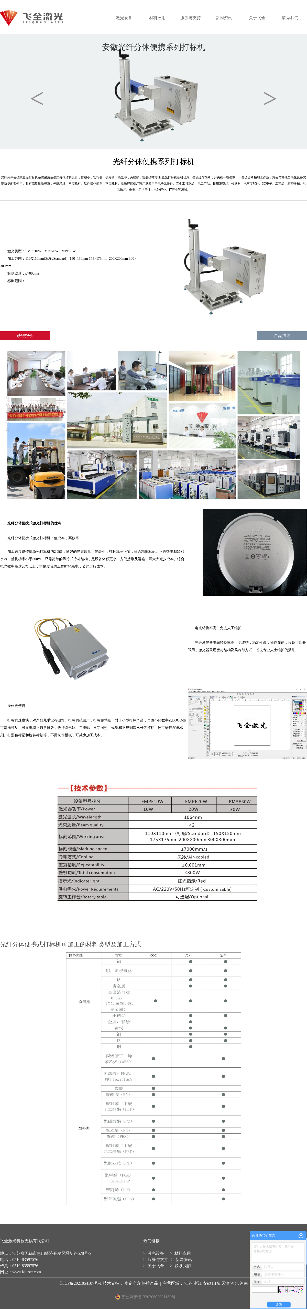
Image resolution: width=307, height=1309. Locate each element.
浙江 (198, 1283)
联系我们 (290, 18)
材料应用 (157, 18)
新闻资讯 (224, 18)
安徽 (207, 1283)
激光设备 (124, 18)
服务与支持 (190, 18)
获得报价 (25, 335)
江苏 (188, 1283)
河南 (244, 1283)
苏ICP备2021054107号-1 (80, 1283)
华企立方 (133, 1283)
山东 (216, 1283)
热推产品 (150, 1283)
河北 (235, 1283)
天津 (225, 1283)
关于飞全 (257, 18)
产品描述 (282, 335)
